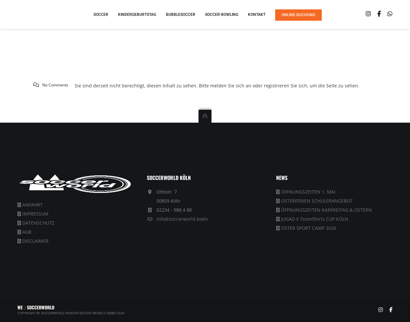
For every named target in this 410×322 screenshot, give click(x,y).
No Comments (55, 85)
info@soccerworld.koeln (182, 219)
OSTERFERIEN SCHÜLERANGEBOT (317, 201)
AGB (26, 232)
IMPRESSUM (35, 214)
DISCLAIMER (35, 241)
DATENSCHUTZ (38, 223)
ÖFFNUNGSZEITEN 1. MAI (308, 192)
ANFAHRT (32, 205)
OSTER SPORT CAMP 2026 (308, 228)
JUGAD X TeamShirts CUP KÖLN (314, 219)
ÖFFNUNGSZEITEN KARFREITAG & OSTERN (326, 210)
